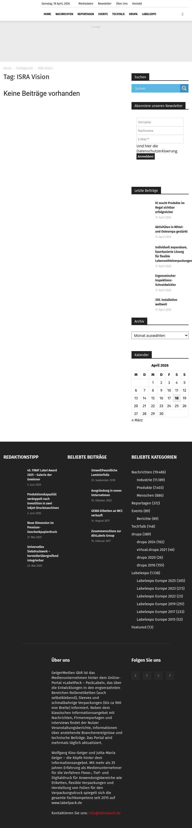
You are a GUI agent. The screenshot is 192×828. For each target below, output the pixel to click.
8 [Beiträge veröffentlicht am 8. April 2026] (153, 390)
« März (137, 420)
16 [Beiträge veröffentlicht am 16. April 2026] (161, 398)
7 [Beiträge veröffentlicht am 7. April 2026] (144, 390)
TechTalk (118, 14)
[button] (182, 14)
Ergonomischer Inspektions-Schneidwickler (165, 280)
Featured (142, 627)
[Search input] (157, 88)
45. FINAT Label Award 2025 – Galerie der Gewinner (42, 475)
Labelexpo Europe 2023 (160, 588)
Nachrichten (64, 14)
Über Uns (122, 3)
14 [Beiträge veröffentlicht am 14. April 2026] (144, 398)
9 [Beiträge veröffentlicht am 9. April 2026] (161, 390)
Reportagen (86, 14)
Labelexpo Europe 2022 (160, 596)
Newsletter (105, 3)
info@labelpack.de (104, 813)
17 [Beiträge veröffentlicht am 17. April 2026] (169, 398)
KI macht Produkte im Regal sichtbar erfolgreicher (169, 207)
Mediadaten (85, 3)
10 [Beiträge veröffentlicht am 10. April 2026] (169, 390)
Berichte (147, 518)
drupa (133, 14)
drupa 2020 (150, 557)
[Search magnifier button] (184, 88)
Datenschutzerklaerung (156, 150)
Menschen (150, 495)
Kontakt (137, 3)
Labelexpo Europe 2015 (160, 619)
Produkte (150, 487)
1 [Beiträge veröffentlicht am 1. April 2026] (153, 382)
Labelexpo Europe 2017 (160, 611)
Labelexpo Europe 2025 (161, 580)
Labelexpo (149, 14)
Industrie (151, 480)
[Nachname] (160, 130)
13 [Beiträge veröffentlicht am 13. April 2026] (136, 398)
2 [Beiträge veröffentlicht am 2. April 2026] (161, 382)
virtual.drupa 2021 (155, 549)
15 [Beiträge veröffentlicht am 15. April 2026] (153, 398)
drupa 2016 (150, 565)
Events (103, 14)
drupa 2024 (150, 542)
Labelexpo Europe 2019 (160, 604)
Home (47, 14)
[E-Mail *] (160, 139)
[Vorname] (160, 122)
